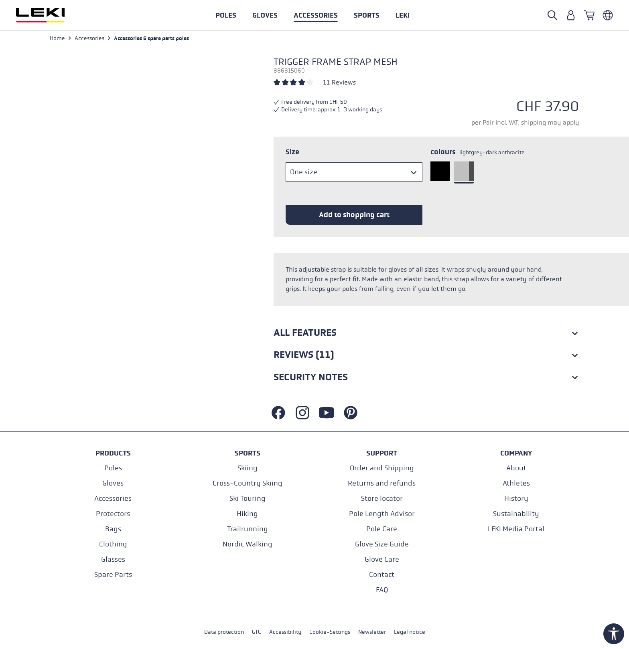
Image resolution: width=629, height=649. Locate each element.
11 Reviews (339, 83)
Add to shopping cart (354, 215)
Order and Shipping (382, 468)
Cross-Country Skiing (247, 483)
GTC (256, 632)
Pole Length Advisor (382, 514)
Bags (113, 529)
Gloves (113, 483)
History (516, 498)
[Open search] (552, 15)
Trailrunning (247, 529)
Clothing (113, 544)
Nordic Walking (247, 544)
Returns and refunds (382, 483)
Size (292, 152)
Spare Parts (113, 574)
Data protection (224, 632)
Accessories (113, 498)
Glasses (113, 559)
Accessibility (285, 632)
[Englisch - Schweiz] (608, 15)
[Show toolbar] (613, 633)
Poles (113, 468)
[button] (367, 15)
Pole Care (381, 529)
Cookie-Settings (329, 632)
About (516, 468)
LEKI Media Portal (516, 529)
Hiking (247, 514)
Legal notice (409, 632)
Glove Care (382, 559)
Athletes (516, 483)
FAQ (382, 590)
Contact (381, 574)
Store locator (382, 498)
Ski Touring (247, 498)
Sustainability (516, 514)
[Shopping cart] (589, 15)
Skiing (247, 468)
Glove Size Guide (382, 544)
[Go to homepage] (49, 15)
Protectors (113, 514)
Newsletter (372, 632)
